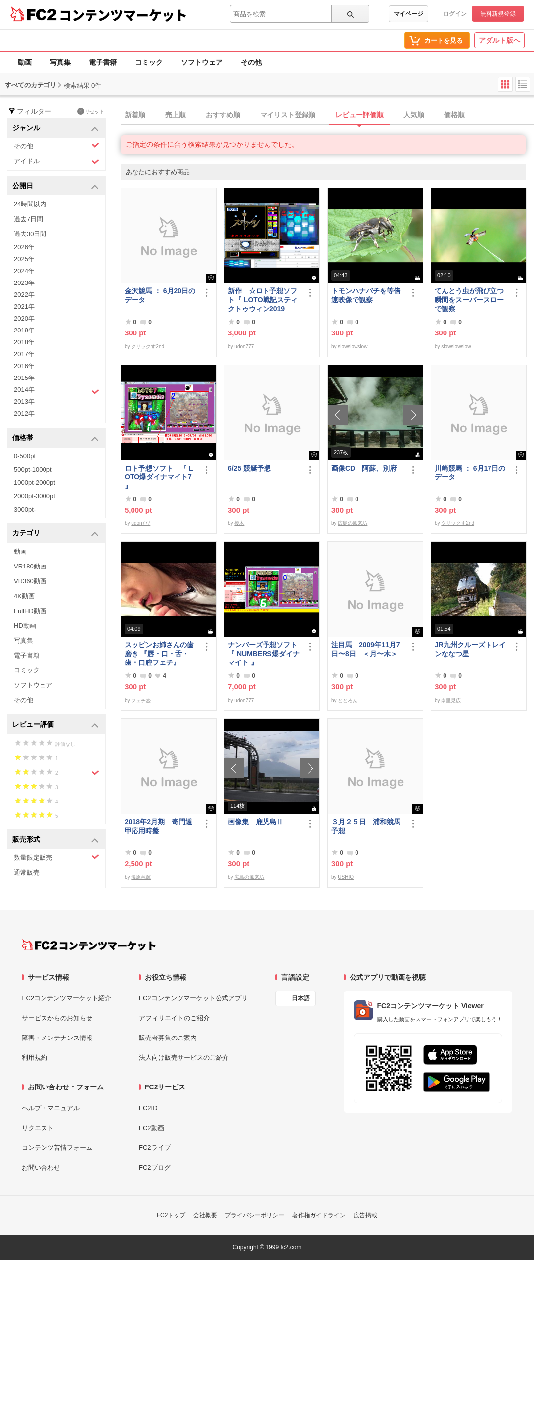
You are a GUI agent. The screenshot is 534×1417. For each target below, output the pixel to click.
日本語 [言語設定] (301, 998)
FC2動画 (151, 1128)
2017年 (24, 354)
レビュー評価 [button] (55, 725)
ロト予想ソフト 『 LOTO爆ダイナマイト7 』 (159, 477)
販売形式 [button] (55, 840)
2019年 (24, 330)
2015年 (24, 377)
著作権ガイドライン (319, 1215)
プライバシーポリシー (254, 1215)
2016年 (24, 366)
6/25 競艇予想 (249, 468)
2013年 (24, 401)
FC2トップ (171, 1215)
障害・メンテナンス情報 (57, 1037)
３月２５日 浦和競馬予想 (365, 826)
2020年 (24, 318)
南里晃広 (451, 700)
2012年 (24, 413)
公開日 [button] (55, 186)
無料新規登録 (498, 13)
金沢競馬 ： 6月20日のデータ (160, 295)
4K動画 (24, 596)
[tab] (327, 115)
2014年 (56, 391)
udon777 (244, 346)
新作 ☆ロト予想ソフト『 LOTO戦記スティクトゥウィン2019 (263, 300)
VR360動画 (30, 581)
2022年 (24, 294)
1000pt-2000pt (34, 482)
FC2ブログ (155, 1167)
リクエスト (38, 1128)
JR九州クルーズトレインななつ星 (470, 649)
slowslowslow (352, 346)
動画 (25, 62)
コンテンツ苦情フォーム (57, 1147)
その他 (251, 62)
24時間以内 (30, 204)
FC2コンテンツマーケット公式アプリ (193, 998)
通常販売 (27, 872)
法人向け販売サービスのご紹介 (184, 1057)
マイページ (408, 13)
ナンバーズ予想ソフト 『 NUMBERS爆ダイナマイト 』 (264, 653)
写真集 (60, 62)
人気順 (413, 115)
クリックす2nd (147, 346)
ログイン (455, 13)
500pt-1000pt (33, 469)
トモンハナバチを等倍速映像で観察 (365, 295)
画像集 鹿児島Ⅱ (255, 822)
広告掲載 (365, 1215)
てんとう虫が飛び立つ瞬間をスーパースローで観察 (469, 300)
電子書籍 (103, 62)
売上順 (175, 115)
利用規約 (34, 1057)
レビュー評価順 (359, 115)
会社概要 (205, 1215)
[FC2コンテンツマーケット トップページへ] (89, 945)
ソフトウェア (201, 62)
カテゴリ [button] (55, 533)
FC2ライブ (155, 1147)
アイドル (56, 161)
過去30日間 (30, 233)
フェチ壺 (141, 700)
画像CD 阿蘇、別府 (364, 468)
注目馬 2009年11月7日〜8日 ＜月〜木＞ (365, 649)
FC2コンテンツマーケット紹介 (66, 998)
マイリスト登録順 (287, 115)
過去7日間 (28, 219)
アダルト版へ (499, 40)
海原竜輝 (141, 877)
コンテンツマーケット (123, 14)
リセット (90, 111)
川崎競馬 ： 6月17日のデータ (470, 472)
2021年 (24, 306)
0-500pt (25, 456)
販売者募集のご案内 (168, 1037)
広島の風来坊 (352, 523)
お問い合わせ (41, 1167)
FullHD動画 (30, 610)
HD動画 (25, 625)
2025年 (24, 259)
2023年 (24, 282)
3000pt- (25, 509)
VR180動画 (30, 566)
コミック (149, 62)
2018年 (24, 342)
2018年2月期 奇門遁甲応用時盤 (158, 826)
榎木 (239, 523)
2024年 (24, 271)
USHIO (346, 877)
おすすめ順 (223, 115)
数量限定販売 (56, 857)
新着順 (135, 115)
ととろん (347, 700)
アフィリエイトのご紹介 (174, 1018)
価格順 (454, 115)
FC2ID (148, 1108)
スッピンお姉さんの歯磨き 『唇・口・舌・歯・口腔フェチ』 (159, 653)
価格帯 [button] (55, 438)
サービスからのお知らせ (57, 1018)
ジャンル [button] (55, 128)
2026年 (24, 247)
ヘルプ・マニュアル (51, 1108)
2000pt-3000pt (34, 496)
